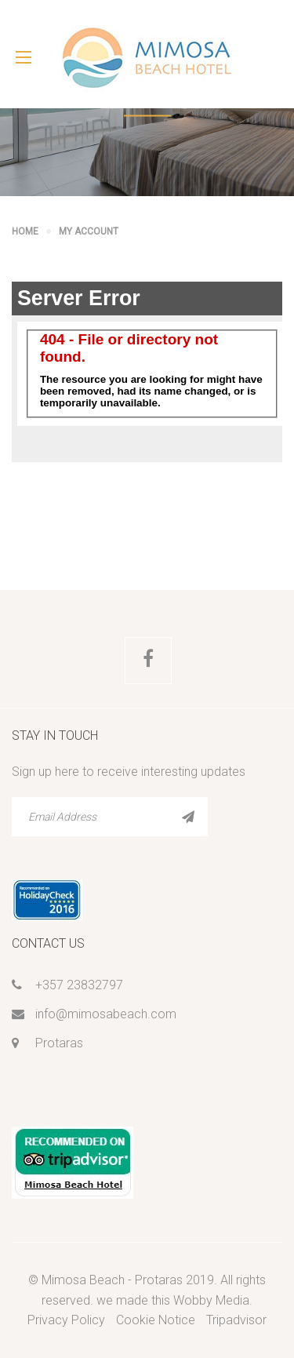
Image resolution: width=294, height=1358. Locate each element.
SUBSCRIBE (188, 816)
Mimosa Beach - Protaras (112, 1279)
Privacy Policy (66, 1319)
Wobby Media (211, 1300)
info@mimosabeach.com (105, 1014)
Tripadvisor (236, 1319)
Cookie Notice (155, 1319)
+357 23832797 (79, 985)
